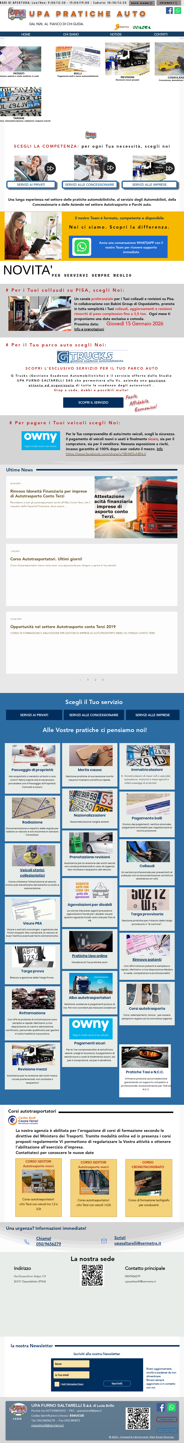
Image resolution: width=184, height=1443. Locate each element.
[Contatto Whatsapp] (177, 10)
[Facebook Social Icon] (169, 10)
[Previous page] (80, 680)
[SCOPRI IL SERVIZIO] (93, 402)
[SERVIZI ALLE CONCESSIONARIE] (90, 185)
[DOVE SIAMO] (142, 3)
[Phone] (27, 1242)
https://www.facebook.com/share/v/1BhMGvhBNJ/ (106, 454)
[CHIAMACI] (169, 3)
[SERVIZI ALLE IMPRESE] (150, 185)
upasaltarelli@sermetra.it (140, 1281)
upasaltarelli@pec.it (89, 1410)
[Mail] (104, 1241)
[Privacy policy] (166, 1419)
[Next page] (103, 680)
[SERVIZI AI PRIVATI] (31, 185)
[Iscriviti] (117, 1383)
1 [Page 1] (88, 679)
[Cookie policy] (167, 1430)
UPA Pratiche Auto (88, 13)
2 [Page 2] (95, 679)
